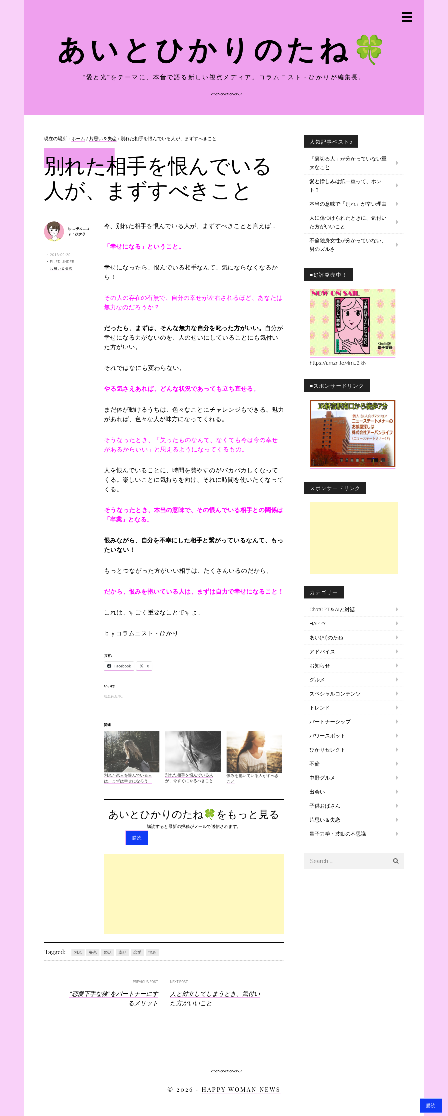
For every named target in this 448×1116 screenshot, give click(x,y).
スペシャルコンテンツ (335, 694)
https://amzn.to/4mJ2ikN (338, 363)
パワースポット (327, 736)
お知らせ (319, 666)
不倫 (314, 764)
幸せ (123, 952)
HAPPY (317, 624)
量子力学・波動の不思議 (337, 834)
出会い (317, 792)
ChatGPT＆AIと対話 (332, 609)
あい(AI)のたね (326, 638)
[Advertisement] (194, 894)
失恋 (93, 952)
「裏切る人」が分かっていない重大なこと (348, 163)
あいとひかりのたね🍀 (224, 48)
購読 (136, 838)
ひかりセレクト (327, 750)
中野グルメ (322, 778)
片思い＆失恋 (61, 269)
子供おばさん (324, 806)
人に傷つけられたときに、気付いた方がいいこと (348, 222)
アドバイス (322, 652)
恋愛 (137, 952)
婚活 (108, 952)
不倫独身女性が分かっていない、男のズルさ (348, 244)
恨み (152, 952)
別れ (78, 952)
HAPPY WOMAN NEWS (241, 1089)
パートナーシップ (330, 722)
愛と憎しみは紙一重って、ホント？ (345, 185)
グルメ (317, 680)
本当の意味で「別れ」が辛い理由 (348, 204)
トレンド (319, 708)
